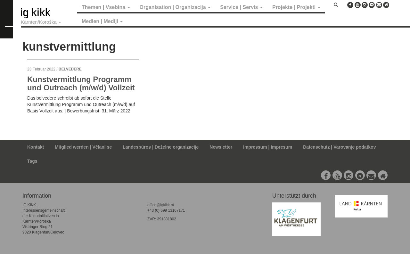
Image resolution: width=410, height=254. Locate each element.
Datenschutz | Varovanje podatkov (339, 147)
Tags (32, 161)
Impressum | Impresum (267, 147)
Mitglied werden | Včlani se (83, 147)
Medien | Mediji (102, 21)
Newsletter (220, 147)
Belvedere (70, 69)
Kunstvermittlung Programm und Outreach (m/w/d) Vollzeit (81, 83)
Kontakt (35, 147)
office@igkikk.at (160, 205)
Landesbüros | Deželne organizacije (161, 147)
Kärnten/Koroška (41, 22)
